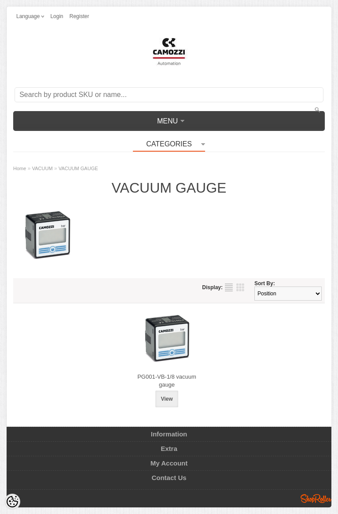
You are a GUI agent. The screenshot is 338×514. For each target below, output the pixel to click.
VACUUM (42, 168)
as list (229, 287)
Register (79, 16)
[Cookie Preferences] (12, 502)
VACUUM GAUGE (78, 168)
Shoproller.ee (316, 498)
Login (56, 16)
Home (19, 168)
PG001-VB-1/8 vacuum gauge (166, 380)
